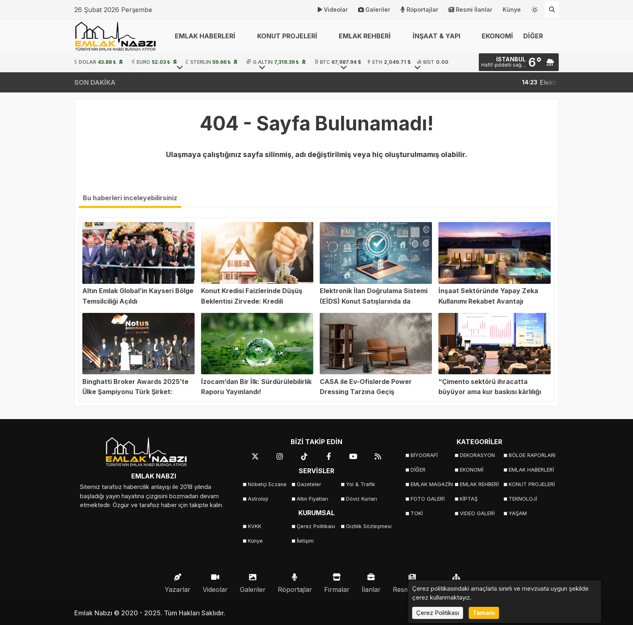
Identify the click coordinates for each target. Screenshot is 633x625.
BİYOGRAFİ (424, 455)
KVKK (254, 526)
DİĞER (418, 470)
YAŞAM (518, 513)
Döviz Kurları (361, 499)
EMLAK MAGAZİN (432, 484)
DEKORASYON (477, 455)
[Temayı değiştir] (535, 8)
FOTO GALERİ (427, 499)
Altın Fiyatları (312, 499)
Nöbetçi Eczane (267, 484)
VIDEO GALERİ (477, 513)
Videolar (333, 9)
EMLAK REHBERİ (479, 484)
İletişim (305, 541)
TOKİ (417, 513)
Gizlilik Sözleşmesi (368, 526)
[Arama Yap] (552, 9)
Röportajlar (419, 9)
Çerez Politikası (316, 526)
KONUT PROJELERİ (531, 484)
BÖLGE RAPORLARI (531, 455)
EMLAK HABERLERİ (531, 470)
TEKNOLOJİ (523, 499)
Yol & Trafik (360, 484)
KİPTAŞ (469, 499)
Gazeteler (309, 484)
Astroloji (258, 499)
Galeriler (374, 9)
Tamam (484, 612)
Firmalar (337, 581)
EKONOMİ (497, 36)
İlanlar (371, 581)
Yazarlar (178, 581)
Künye (512, 9)
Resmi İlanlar (471, 9)
